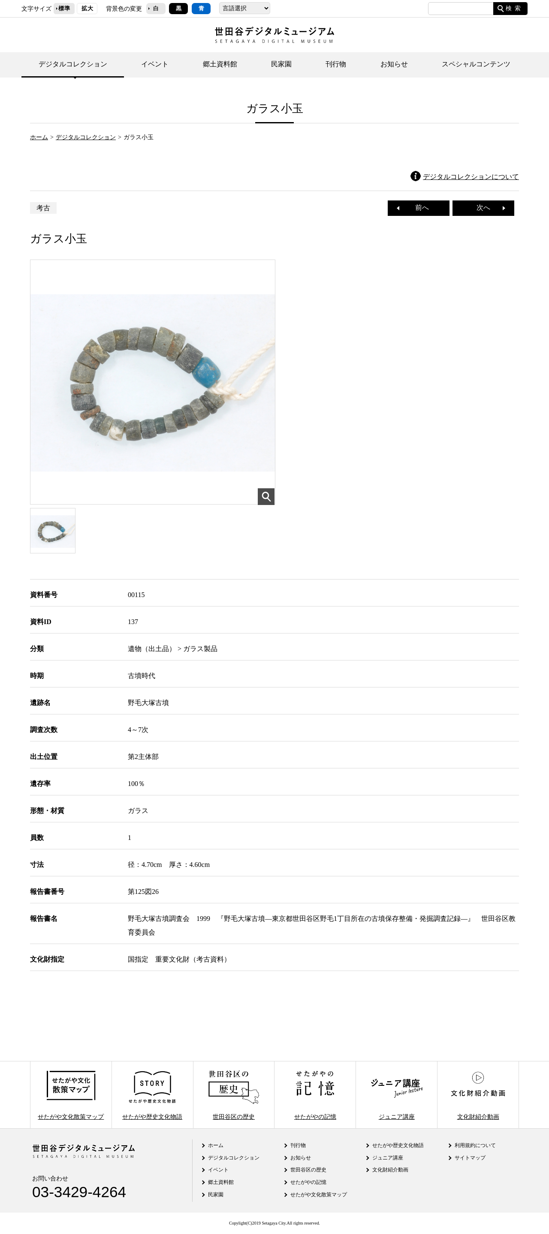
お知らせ (394, 64)
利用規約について (475, 1145)
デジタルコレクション (73, 64)
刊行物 (336, 64)
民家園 (281, 64)
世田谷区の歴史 (233, 1094)
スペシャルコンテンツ (476, 64)
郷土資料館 (220, 64)
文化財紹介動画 (477, 1094)
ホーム (39, 137)
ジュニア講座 (396, 1094)
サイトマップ (470, 1158)
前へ (418, 207)
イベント (155, 64)
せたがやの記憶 (315, 1094)
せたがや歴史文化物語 (152, 1094)
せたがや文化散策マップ (71, 1094)
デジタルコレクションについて (471, 176)
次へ (487, 207)
